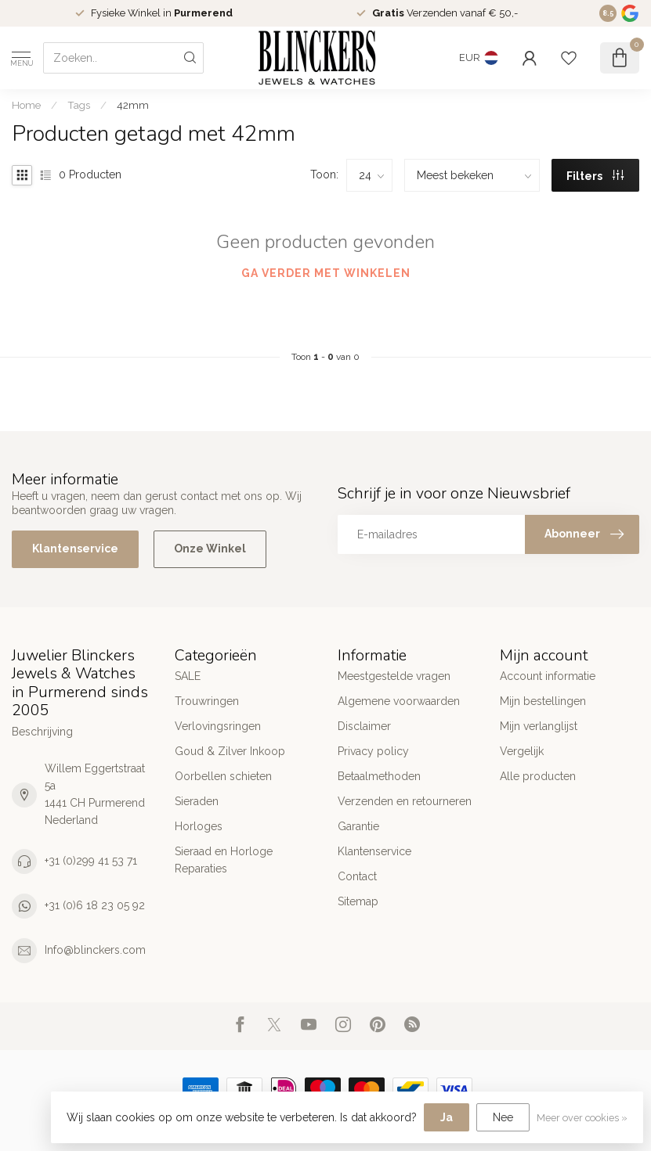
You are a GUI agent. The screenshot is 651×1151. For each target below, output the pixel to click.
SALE (188, 676)
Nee (503, 1117)
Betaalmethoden (379, 776)
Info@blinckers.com (95, 950)
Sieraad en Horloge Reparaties (224, 860)
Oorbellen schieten (223, 776)
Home (26, 105)
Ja (446, 1117)
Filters (595, 176)
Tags (78, 105)
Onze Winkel (210, 548)
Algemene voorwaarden (399, 701)
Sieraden (197, 801)
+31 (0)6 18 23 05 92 (95, 905)
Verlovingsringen (218, 726)
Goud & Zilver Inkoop (230, 751)
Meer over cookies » (582, 1118)
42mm (133, 105)
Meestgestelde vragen (394, 676)
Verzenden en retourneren (405, 801)
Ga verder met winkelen (325, 273)
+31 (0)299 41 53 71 (91, 860)
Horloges (198, 826)
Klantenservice (75, 548)
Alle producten (538, 776)
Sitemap (358, 901)
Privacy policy (373, 751)
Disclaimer (364, 726)
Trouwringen (207, 701)
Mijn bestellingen (543, 701)
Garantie (358, 826)
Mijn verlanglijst (538, 726)
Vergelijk (522, 751)
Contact (357, 876)
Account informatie (547, 676)
